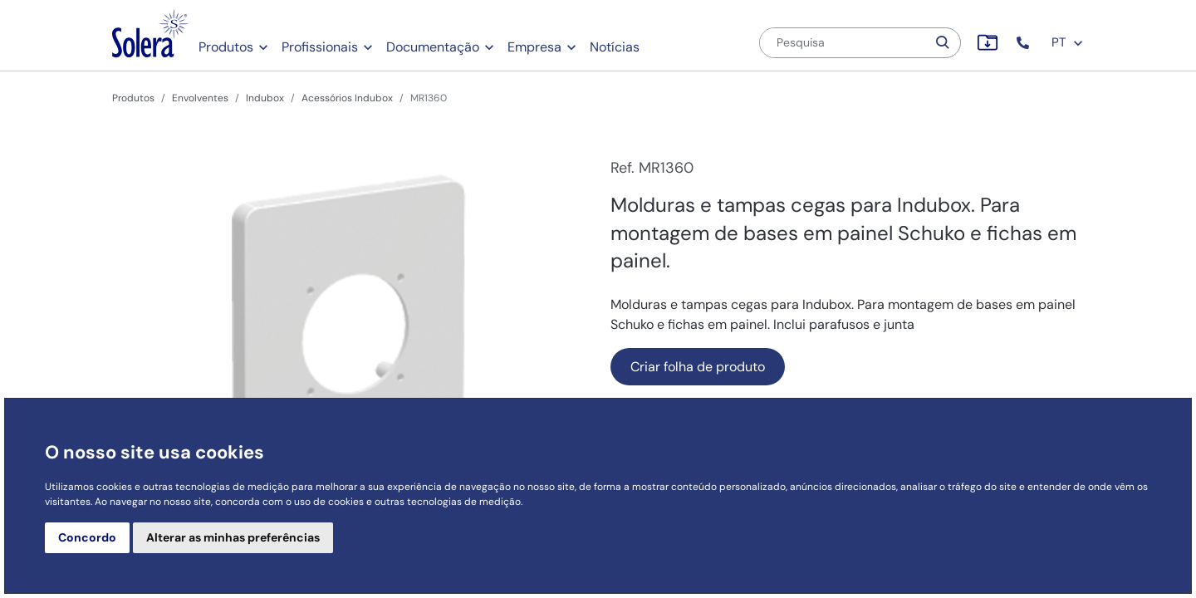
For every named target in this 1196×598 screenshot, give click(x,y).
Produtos (226, 47)
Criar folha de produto (697, 366)
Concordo (87, 537)
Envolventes (200, 98)
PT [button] (1067, 42)
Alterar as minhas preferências (233, 537)
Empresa (534, 47)
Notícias (615, 47)
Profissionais (320, 47)
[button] (1024, 43)
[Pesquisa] (843, 42)
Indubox (265, 98)
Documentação (432, 47)
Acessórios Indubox (347, 98)
